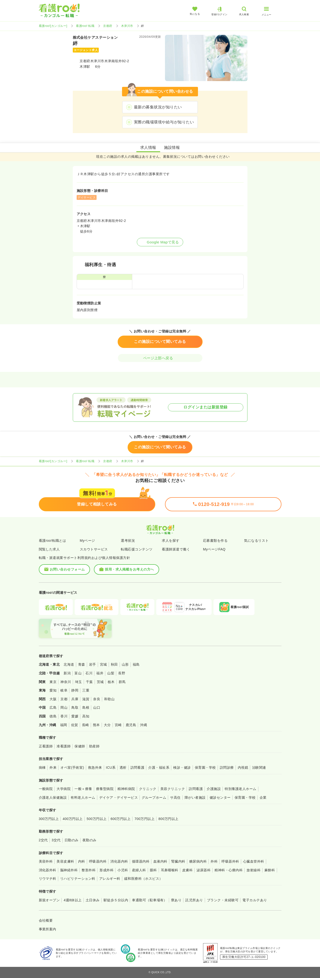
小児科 (122, 870)
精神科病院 (126, 789)
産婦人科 (139, 870)
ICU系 (111, 767)
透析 (123, 767)
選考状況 (128, 540)
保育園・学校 (205, 767)
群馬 (122, 682)
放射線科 (253, 870)
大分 (107, 725)
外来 (53, 767)
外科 (214, 861)
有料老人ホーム (83, 797)
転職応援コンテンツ (136, 549)
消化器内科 (119, 861)
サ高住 (175, 797)
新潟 (67, 673)
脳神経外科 (69, 870)
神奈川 (65, 682)
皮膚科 (187, 870)
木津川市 (127, 26)
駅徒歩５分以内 (116, 900)
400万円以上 (73, 819)
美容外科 (46, 861)
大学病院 (64, 789)
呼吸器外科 (230, 861)
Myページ (87, 540)
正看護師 (46, 746)
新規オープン (49, 900)
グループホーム (154, 797)
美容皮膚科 (65, 861)
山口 (96, 707)
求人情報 (148, 147)
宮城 (103, 664)
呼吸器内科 (98, 861)
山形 (125, 664)
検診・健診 (182, 767)
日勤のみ (72, 840)
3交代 (56, 840)
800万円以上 (168, 819)
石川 (88, 673)
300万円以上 (49, 819)
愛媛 (74, 716)
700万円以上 (144, 819)
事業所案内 (47, 929)
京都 (63, 699)
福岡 (63, 725)
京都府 (107, 26)
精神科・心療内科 (228, 870)
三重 (85, 690)
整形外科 (89, 870)
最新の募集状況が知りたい (158, 107)
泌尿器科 (204, 870)
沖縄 (143, 725)
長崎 (85, 725)
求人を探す (170, 540)
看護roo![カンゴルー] (53, 26)
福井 (99, 673)
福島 (136, 664)
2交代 (43, 840)
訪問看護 (138, 767)
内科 (81, 861)
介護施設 (214, 789)
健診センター (220, 797)
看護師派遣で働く (176, 549)
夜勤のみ (89, 840)
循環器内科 (140, 861)
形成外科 (106, 870)
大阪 (53, 699)
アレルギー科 (109, 878)
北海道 (69, 664)
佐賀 (74, 725)
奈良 (96, 699)
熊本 (96, 725)
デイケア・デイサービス (118, 797)
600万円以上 (121, 819)
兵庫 (74, 699)
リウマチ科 (47, 878)
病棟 (42, 767)
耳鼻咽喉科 (169, 870)
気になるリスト (256, 540)
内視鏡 (243, 767)
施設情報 (172, 147)
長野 (121, 673)
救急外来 (95, 767)
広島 (53, 707)
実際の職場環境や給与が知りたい (164, 122)
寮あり (176, 900)
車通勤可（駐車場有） (149, 900)
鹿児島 (131, 725)
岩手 (92, 664)
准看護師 (64, 746)
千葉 (89, 682)
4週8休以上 (73, 900)
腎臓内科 (178, 861)
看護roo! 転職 (85, 26)
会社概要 (46, 920)
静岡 (74, 690)
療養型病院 (105, 789)
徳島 (53, 716)
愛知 (53, 690)
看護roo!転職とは (52, 540)
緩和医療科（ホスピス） (143, 878)
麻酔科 (269, 870)
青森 (81, 664)
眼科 (153, 870)
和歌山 (109, 699)
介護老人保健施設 (53, 797)
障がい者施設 (195, 797)
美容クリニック (172, 789)
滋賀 (85, 699)
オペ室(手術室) (72, 767)
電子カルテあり (254, 900)
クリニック (147, 789)
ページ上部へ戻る (160, 358)
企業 (263, 797)
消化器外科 (47, 870)
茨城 (100, 682)
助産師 (94, 746)
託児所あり (194, 900)
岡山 (63, 707)
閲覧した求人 (49, 549)
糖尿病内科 (198, 861)
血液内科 (160, 861)
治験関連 (259, 767)
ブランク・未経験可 (222, 900)
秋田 (114, 664)
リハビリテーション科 (77, 878)
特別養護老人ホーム (240, 789)
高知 (85, 716)
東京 (53, 682)
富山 (78, 673)
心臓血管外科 (253, 861)
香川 (63, 716)
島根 (85, 707)
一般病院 (46, 789)
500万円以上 (97, 819)
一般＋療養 (83, 789)
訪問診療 (227, 767)
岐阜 (63, 690)
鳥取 (74, 707)
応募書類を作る (215, 540)
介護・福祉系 (158, 767)
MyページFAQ (214, 549)
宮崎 (118, 725)
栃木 (111, 682)
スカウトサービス (94, 549)
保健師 (79, 746)
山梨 (110, 673)
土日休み (93, 900)
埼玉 (78, 682)
